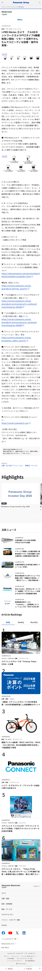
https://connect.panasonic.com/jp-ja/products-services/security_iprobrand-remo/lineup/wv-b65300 (19, 322)
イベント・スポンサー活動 (11, 920)
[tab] (21, 622)
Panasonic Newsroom (11, 886)
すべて (4, 893)
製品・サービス (7, 29)
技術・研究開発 (7, 904)
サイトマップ (15, 956)
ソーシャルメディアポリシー (15, 961)
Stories (4, 925)
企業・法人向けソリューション (12, 465)
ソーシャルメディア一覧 (9, 939)
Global (36, 886)
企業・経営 (5, 898)
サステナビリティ (8, 914)
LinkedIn (31, 953)
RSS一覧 (4, 948)
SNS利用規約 (10, 958)
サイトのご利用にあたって (28, 956)
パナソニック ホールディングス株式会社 (13, 7)
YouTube (19, 953)
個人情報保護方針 (30, 961)
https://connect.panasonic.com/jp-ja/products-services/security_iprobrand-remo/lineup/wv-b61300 (19, 304)
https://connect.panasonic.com (15, 423)
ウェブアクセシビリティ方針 (24, 958)
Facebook (11, 953)
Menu (19, 19)
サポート (6, 956)
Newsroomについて (8, 944)
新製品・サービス (31, 465)
